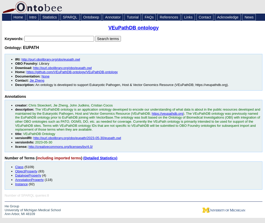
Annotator (113, 17)
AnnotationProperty (29, 180)
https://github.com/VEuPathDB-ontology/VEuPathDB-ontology (72, 72)
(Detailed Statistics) (100, 158)
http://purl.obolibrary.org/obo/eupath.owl (51, 59)
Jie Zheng (37, 80)
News (248, 17)
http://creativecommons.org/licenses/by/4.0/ (61, 147)
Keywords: (14, 39)
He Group (12, 206)
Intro (32, 17)
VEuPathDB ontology (133, 28)
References (169, 17)
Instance (21, 184)
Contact (205, 17)
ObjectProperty (26, 171)
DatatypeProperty (28, 175)
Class (19, 167)
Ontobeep (91, 17)
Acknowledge (228, 17)
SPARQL (70, 17)
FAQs (149, 17)
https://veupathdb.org (167, 113)
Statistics (49, 17)
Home (18, 17)
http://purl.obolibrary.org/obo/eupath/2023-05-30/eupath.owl (77, 138)
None (46, 76)
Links (188, 17)
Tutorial (133, 17)
